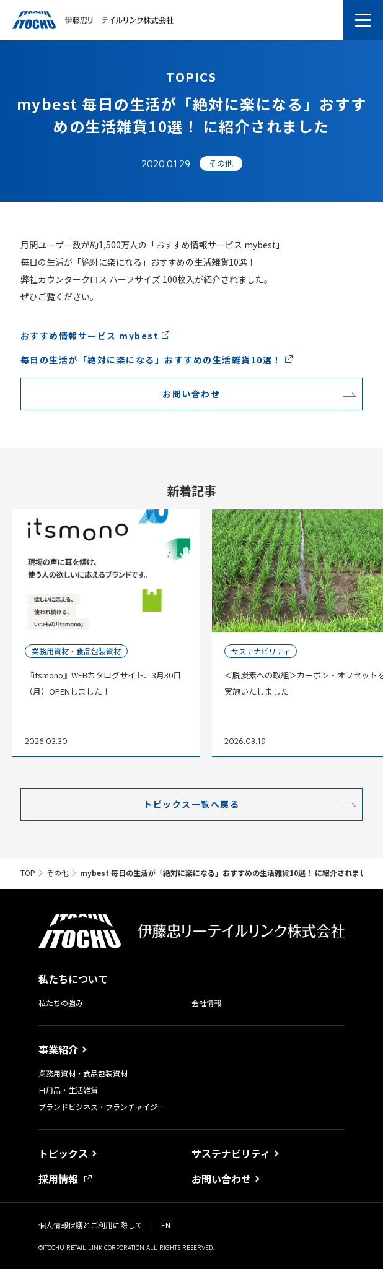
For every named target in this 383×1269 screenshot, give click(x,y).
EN (165, 1224)
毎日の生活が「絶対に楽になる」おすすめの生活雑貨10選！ (151, 359)
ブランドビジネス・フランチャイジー (101, 1107)
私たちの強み (60, 1003)
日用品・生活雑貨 (68, 1090)
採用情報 (65, 1179)
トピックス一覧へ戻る (191, 804)
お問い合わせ (191, 394)
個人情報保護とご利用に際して (90, 1224)
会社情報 (206, 1003)
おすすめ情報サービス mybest (89, 335)
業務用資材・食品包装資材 (83, 1073)
